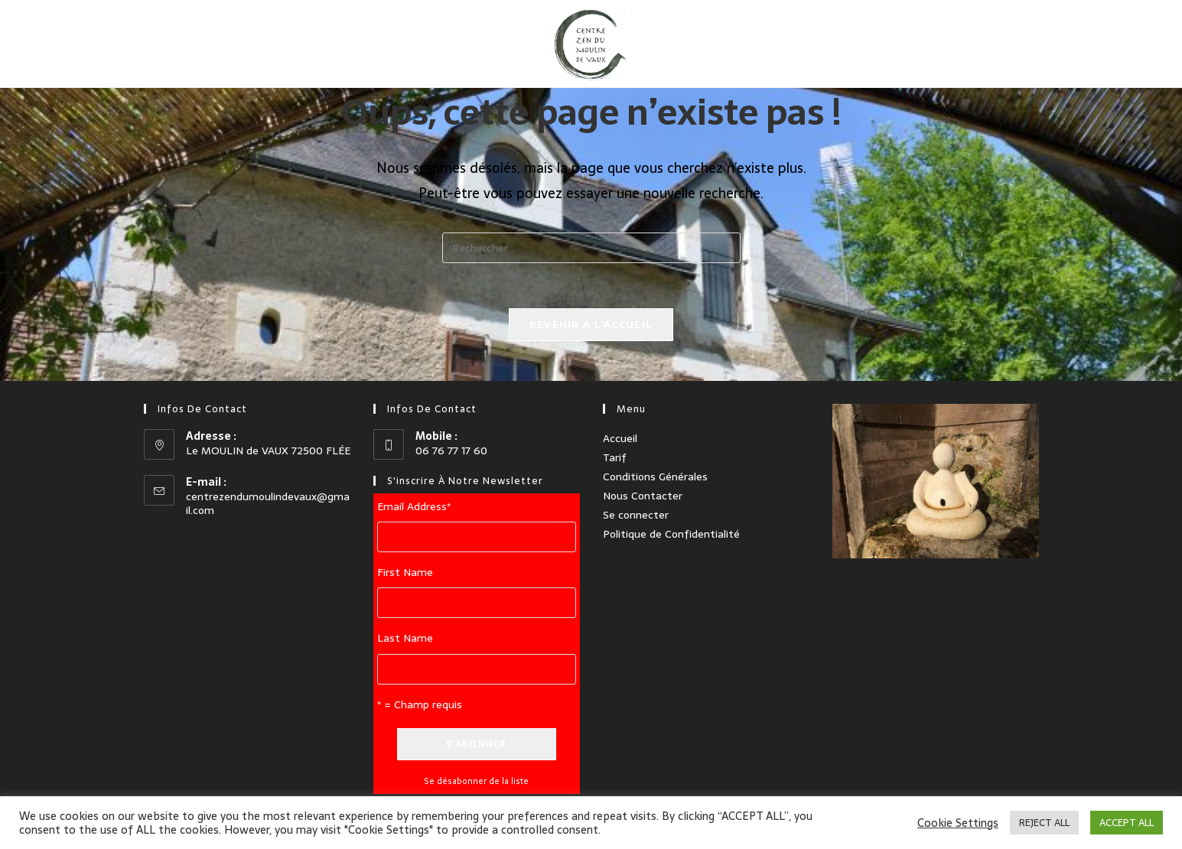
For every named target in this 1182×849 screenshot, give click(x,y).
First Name (405, 572)
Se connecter (636, 514)
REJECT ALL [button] (1044, 823)
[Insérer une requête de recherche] (591, 248)
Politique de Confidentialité (671, 533)
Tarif (615, 456)
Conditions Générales (655, 476)
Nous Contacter (642, 495)
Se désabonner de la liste (476, 780)
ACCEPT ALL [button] (1126, 823)
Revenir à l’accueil (591, 325)
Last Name (405, 637)
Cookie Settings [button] (957, 823)
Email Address (414, 506)
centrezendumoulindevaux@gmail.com (268, 503)
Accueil (620, 437)
